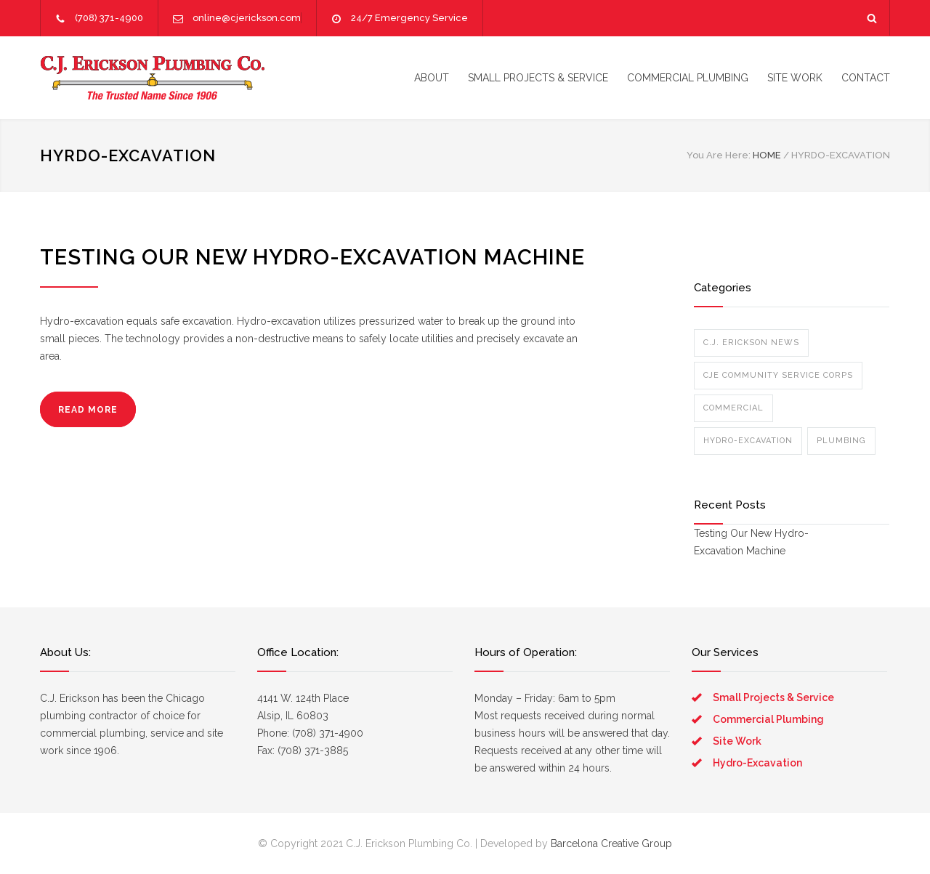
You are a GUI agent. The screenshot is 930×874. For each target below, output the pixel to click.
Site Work (737, 741)
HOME (767, 155)
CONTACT (865, 78)
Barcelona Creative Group (611, 843)
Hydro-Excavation (748, 440)
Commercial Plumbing (768, 719)
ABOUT (431, 78)
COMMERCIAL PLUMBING (687, 78)
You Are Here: (719, 155)
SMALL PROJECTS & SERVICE (538, 78)
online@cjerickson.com (247, 17)
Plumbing (841, 440)
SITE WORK (794, 78)
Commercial (733, 408)
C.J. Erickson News (751, 342)
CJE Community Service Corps (778, 375)
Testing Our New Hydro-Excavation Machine (312, 257)
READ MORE (88, 410)
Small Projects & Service (773, 697)
